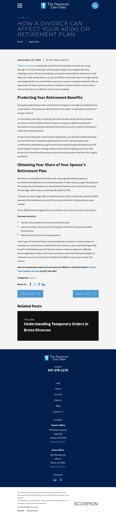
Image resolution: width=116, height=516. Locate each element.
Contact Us (58, 411)
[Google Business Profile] (55, 479)
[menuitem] (20, 510)
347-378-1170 (58, 370)
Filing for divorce (25, 65)
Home (58, 388)
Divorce (32, 277)
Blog (58, 406)
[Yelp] (61, 479)
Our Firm (58, 394)
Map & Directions (58, 441)
